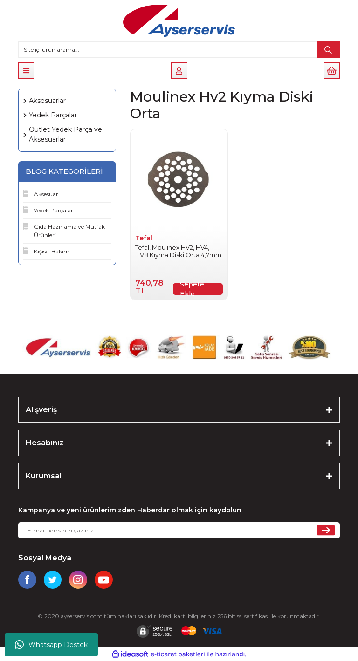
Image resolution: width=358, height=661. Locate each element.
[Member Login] (179, 70)
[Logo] (179, 21)
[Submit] (326, 530)
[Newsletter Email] (179, 530)
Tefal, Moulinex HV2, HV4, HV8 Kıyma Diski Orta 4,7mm (178, 251)
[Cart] (332, 70)
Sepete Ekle (192, 289)
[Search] (179, 49)
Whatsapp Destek (51, 645)
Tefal (143, 238)
